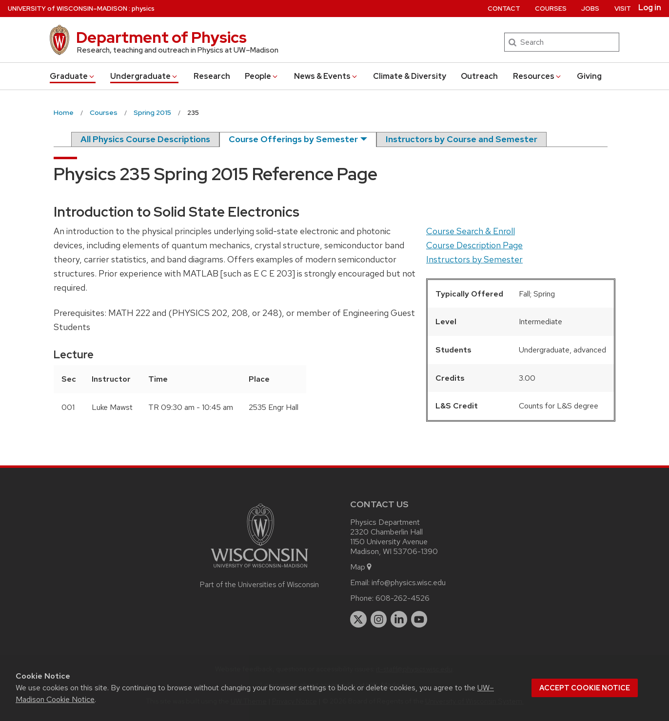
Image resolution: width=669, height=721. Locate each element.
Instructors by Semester (474, 259)
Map (361, 567)
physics (143, 8)
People (262, 76)
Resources (537, 76)
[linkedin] (399, 619)
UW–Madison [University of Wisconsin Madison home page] (67, 8)
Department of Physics (161, 37)
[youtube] (419, 619)
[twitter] (358, 619)
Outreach (479, 76)
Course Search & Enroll (470, 231)
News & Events (326, 76)
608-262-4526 (402, 598)
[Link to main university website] (259, 569)
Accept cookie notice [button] (584, 688)
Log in (649, 8)
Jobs (590, 8)
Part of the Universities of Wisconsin (259, 585)
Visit (622, 8)
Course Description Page (474, 245)
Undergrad (144, 76)
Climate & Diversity (409, 76)
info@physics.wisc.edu (409, 582)
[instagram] (379, 619)
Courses (551, 8)
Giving (589, 76)
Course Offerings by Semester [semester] (293, 139)
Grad (73, 76)
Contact (504, 8)
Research (212, 76)
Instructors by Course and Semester (461, 139)
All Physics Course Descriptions (145, 139)
